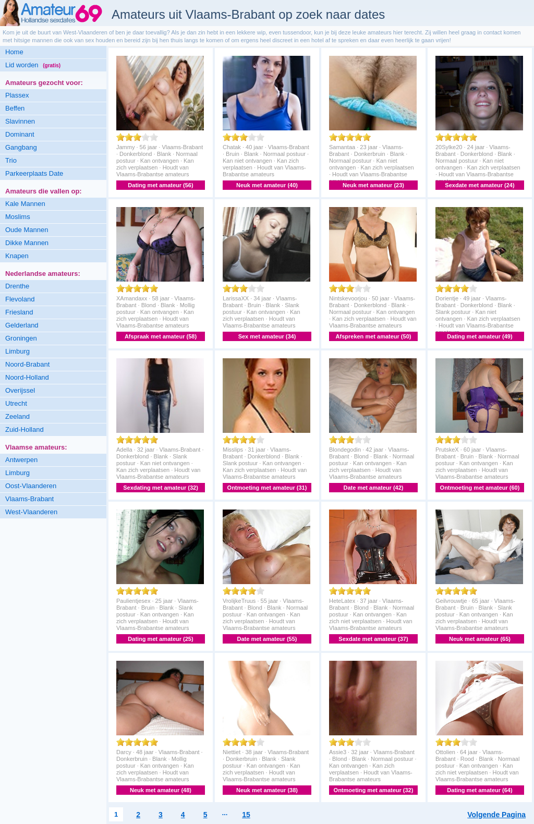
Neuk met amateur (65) (480, 639)
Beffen (15, 108)
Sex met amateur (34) (267, 336)
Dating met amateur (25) (160, 639)
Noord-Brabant (27, 364)
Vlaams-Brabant (29, 499)
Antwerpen (21, 460)
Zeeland (17, 416)
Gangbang (21, 147)
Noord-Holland (27, 377)
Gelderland (22, 325)
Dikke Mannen (26, 243)
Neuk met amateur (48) (160, 790)
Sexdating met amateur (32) (160, 487)
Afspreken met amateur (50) (373, 336)
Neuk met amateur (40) (267, 185)
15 (246, 814)
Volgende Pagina (496, 814)
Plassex (17, 95)
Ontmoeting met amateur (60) (480, 487)
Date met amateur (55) (267, 639)
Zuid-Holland (24, 429)
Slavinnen (20, 121)
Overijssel (20, 390)
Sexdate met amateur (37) (373, 639)
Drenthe (17, 286)
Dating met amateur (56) (160, 185)
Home (14, 52)
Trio (11, 160)
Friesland (19, 312)
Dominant (19, 134)
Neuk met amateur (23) (373, 185)
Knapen (17, 256)
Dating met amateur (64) (479, 790)
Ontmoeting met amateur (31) (267, 487)
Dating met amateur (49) (479, 336)
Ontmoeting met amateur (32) (374, 790)
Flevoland (19, 299)
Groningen (21, 338)
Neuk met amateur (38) (267, 790)
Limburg (17, 351)
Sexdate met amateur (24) (479, 185)
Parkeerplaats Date (34, 173)
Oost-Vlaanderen (30, 486)
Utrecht (16, 403)
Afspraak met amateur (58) (161, 336)
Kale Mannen (25, 204)
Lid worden (32, 65)
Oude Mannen (26, 230)
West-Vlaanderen (31, 512)
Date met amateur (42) (374, 487)
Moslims (17, 217)
